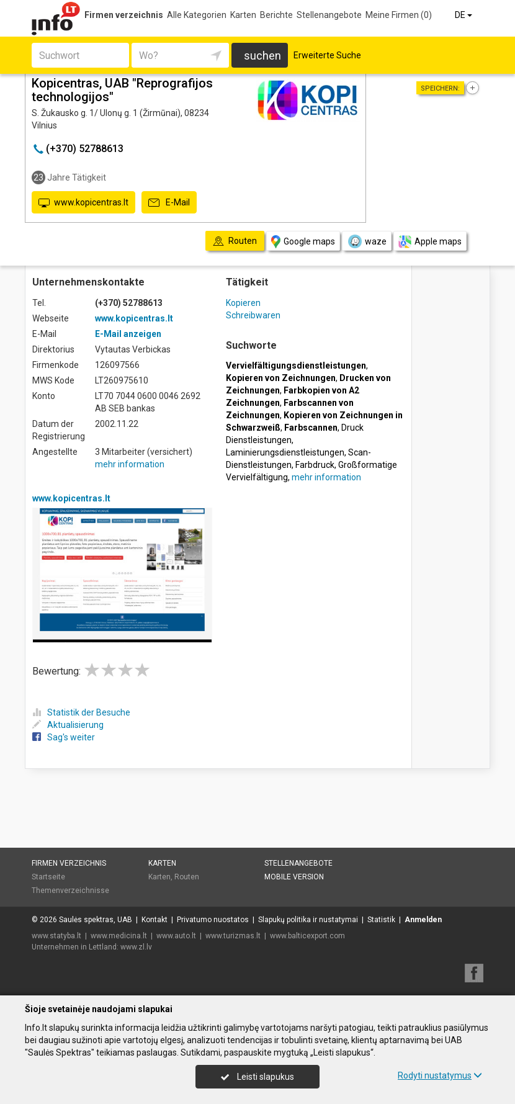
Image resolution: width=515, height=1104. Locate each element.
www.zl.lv (136, 947)
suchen (262, 55)
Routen (186, 877)
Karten (243, 15)
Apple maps (430, 241)
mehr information (129, 464)
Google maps (303, 241)
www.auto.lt (176, 935)
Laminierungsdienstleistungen (285, 452)
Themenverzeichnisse (70, 890)
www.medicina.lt (119, 935)
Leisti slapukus (257, 1077)
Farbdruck (314, 465)
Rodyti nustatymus (440, 1075)
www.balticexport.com (307, 935)
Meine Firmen (398, 15)
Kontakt (154, 919)
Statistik (381, 919)
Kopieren (243, 303)
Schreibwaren (253, 315)
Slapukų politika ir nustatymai (308, 919)
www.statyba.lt (56, 935)
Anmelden (423, 919)
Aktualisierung (68, 725)
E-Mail (169, 203)
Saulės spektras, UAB (95, 919)
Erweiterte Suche (327, 55)
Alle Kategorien (196, 15)
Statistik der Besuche (81, 712)
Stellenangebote (329, 15)
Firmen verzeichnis (123, 15)
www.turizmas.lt (233, 935)
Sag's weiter (63, 737)
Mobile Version (294, 877)
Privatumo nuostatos (213, 919)
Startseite (48, 877)
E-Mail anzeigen (128, 334)
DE (464, 15)
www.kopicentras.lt (83, 203)
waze (367, 241)
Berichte (276, 15)
